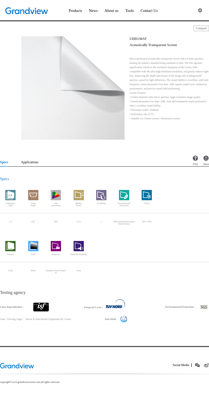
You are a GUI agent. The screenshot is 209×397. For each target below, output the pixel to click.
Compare (201, 28)
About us (111, 11)
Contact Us (149, 11)
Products (75, 11)
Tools (129, 11)
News (93, 11)
